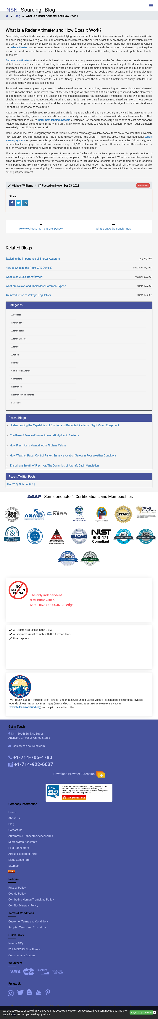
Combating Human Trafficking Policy (31, 899)
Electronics (16, 386)
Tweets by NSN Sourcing (21, 484)
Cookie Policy (17, 893)
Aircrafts (15, 346)
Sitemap (13, 865)
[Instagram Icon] (12, 992)
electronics (143, 185)
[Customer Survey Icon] (74, 797)
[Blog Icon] (30, 992)
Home (12, 812)
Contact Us (15, 830)
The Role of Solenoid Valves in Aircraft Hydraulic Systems (45, 435)
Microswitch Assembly (22, 842)
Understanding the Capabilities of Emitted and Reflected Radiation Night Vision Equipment (64, 425)
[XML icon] (11, 871)
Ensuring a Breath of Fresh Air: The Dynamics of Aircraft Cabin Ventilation (54, 465)
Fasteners (16, 402)
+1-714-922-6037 (33, 764)
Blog (17, 16)
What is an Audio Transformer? (24, 276)
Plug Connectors (18, 848)
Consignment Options (21, 955)
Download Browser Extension (79, 774)
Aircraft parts (17, 330)
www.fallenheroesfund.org (24, 707)
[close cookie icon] (154, 1012)
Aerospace (16, 314)
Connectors (16, 378)
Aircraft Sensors (19, 338)
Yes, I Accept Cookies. (141, 1012)
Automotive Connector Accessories (30, 836)
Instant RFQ (15, 943)
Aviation (15, 354)
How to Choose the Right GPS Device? (29, 267)
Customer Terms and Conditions (28, 921)
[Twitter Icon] (21, 992)
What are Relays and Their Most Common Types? (36, 286)
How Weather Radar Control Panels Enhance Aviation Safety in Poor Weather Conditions (63, 455)
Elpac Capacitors (19, 859)
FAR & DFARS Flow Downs (24, 949)
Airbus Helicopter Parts (22, 853)
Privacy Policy (17, 887)
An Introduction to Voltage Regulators (28, 295)
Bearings (15, 362)
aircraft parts (17, 322)
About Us (14, 818)
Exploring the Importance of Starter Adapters (33, 258)
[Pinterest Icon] (48, 992)
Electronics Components (22, 394)
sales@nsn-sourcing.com (28, 746)
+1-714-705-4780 (32, 757)
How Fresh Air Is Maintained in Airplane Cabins (38, 445)
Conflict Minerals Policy (23, 905)
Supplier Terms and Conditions (27, 927)
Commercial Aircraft (20, 370)
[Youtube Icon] (39, 992)
